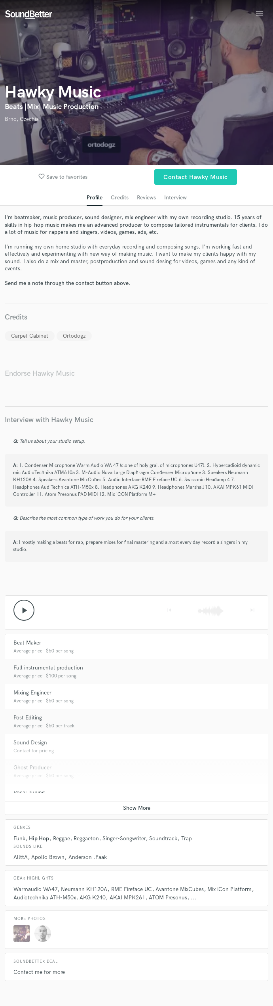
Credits (120, 197)
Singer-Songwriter (124, 838)
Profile (94, 197)
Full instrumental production (48, 667)
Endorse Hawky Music (40, 373)
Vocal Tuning (29, 792)
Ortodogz (74, 336)
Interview (175, 197)
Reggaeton (86, 838)
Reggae (61, 838)
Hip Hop (39, 838)
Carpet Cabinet (29, 336)
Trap (186, 838)
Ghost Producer (32, 767)
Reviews (146, 197)
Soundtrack (163, 838)
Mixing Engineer (32, 692)
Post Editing (27, 717)
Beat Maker (27, 642)
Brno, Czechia (22, 119)
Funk (19, 838)
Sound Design (30, 742)
